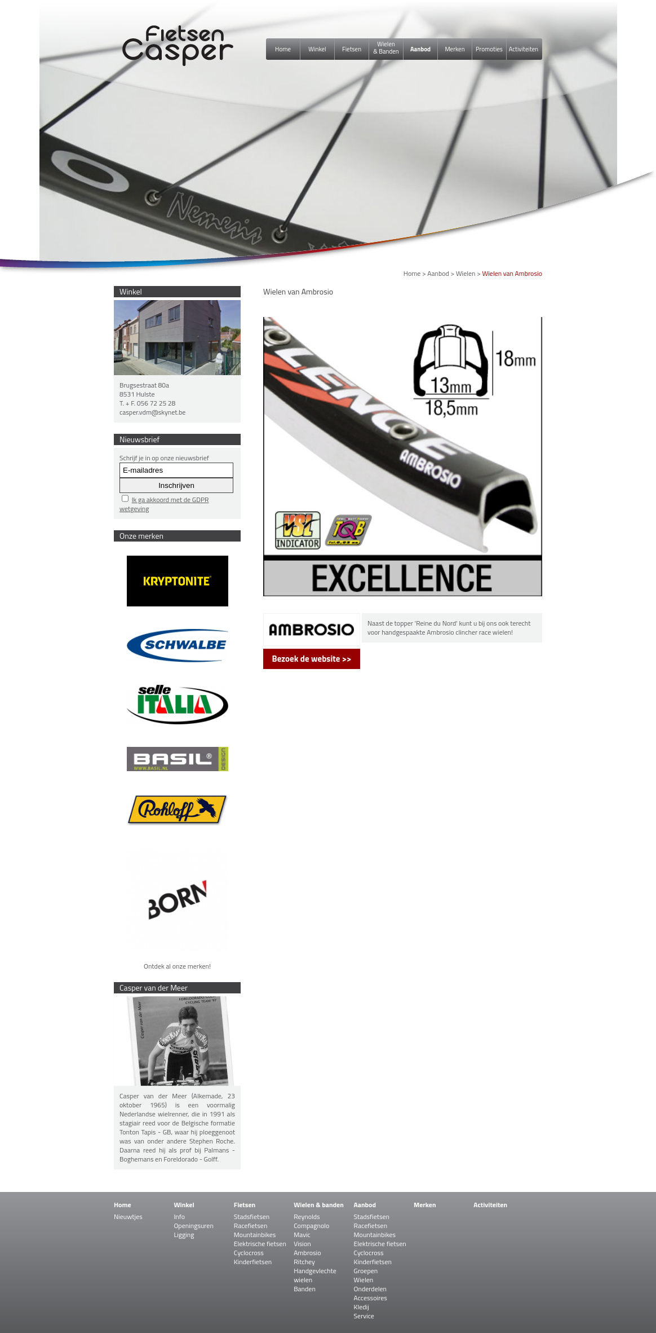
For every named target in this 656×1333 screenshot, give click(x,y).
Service (364, 1315)
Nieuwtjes (128, 1216)
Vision (302, 1243)
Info (179, 1216)
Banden (305, 1288)
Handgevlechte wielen (315, 1275)
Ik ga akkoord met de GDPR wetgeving (164, 504)
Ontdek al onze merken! (177, 966)
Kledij (361, 1306)
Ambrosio (307, 1252)
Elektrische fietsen (260, 1243)
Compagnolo (311, 1225)
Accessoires (370, 1297)
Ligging (184, 1234)
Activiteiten (523, 49)
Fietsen (351, 49)
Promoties (489, 49)
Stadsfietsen (251, 1216)
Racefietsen (251, 1225)
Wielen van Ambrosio (512, 273)
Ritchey (304, 1261)
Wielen (466, 273)
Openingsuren (193, 1225)
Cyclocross (249, 1252)
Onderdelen (370, 1288)
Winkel (317, 49)
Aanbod (420, 49)
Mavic (302, 1234)
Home (283, 49)
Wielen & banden (319, 1204)
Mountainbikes (255, 1234)
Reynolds (307, 1216)
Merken (454, 49)
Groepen (366, 1270)
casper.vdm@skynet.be (152, 412)
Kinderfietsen (253, 1261)
